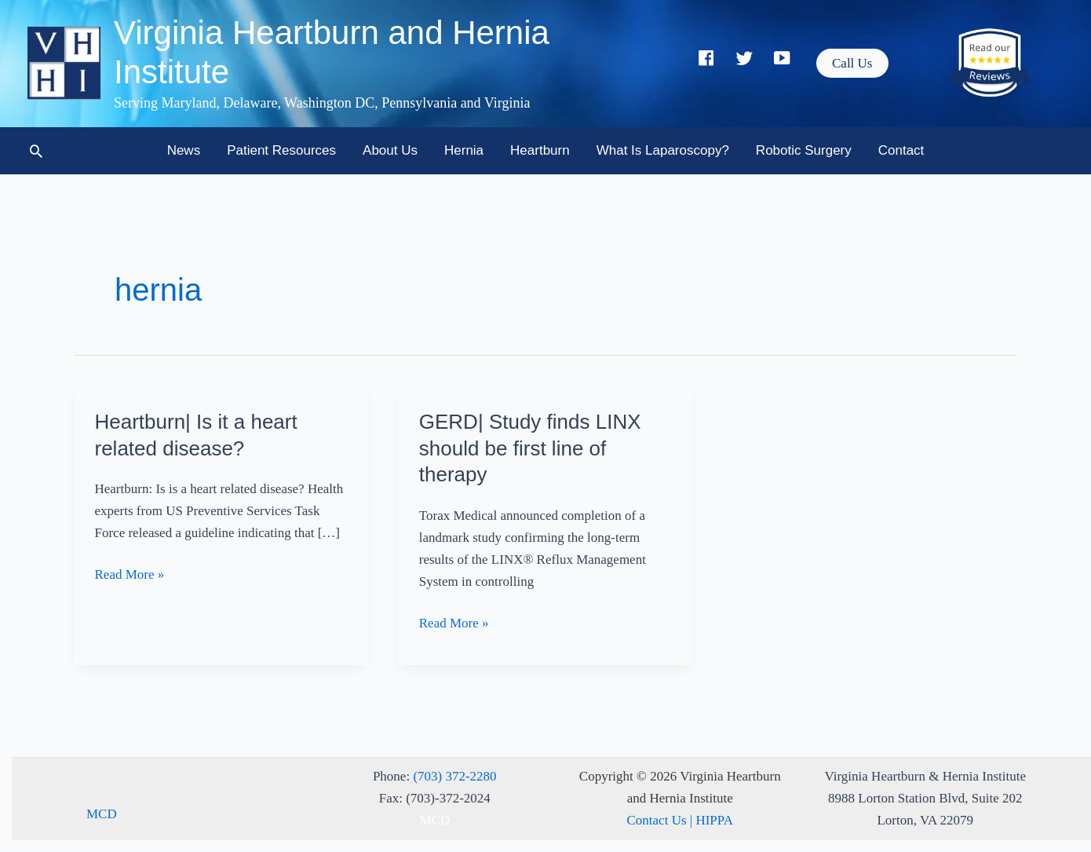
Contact (901, 150)
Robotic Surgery (804, 150)
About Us (390, 150)
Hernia (463, 150)
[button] (852, 63)
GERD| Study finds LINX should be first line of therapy (530, 448)
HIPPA (714, 820)
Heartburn (540, 150)
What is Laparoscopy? (663, 150)
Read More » (130, 575)
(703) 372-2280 (454, 776)
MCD (101, 813)
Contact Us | (661, 820)
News (184, 150)
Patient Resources (281, 150)
